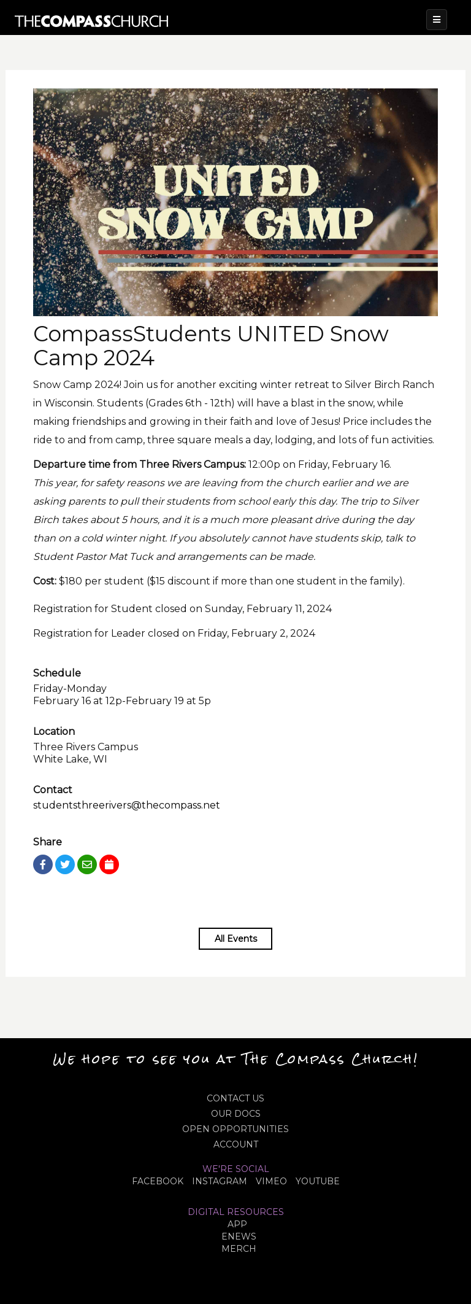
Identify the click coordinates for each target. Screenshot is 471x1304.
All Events (236, 938)
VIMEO (271, 1181)
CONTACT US (235, 1098)
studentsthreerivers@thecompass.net (126, 805)
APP (237, 1224)
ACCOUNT (235, 1144)
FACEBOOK (157, 1181)
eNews (238, 1236)
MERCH (238, 1248)
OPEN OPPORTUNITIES (235, 1129)
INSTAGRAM (219, 1181)
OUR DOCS (236, 1113)
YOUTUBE (318, 1181)
